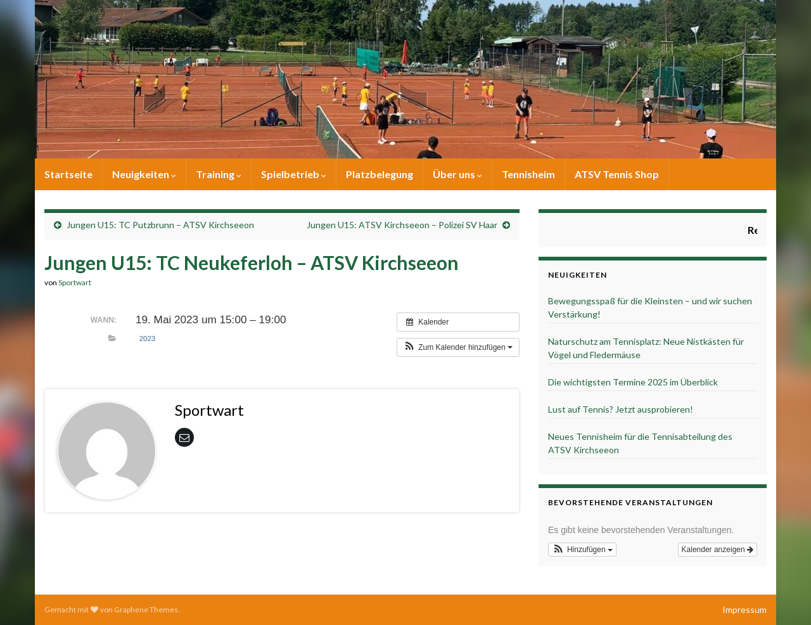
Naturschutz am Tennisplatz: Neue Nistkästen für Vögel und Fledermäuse (646, 348)
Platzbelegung (379, 174)
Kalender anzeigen (717, 549)
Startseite (68, 174)
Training (218, 174)
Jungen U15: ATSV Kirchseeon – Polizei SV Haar (402, 224)
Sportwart (74, 282)
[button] (458, 347)
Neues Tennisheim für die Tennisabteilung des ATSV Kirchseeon (640, 443)
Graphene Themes (146, 609)
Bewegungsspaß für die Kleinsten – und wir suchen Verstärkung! (650, 307)
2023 (147, 338)
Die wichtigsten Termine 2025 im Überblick (633, 382)
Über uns (457, 174)
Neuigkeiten (144, 174)
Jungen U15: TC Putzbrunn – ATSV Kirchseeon (160, 224)
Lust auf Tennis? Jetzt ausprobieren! (620, 409)
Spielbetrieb (293, 174)
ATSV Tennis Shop (617, 174)
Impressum (744, 609)
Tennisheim (528, 174)
